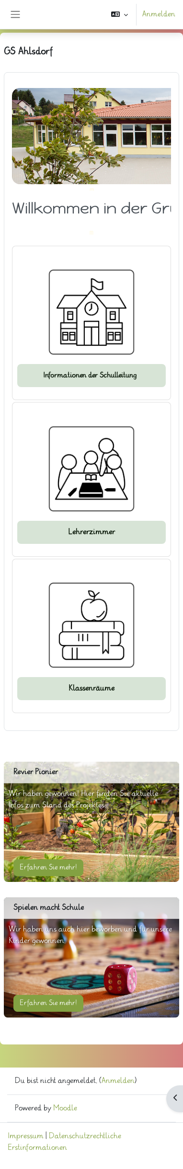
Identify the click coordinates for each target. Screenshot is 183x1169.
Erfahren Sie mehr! (48, 867)
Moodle (65, 1108)
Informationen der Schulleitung (91, 375)
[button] (119, 14)
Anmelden (158, 14)
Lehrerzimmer (91, 532)
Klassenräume (91, 688)
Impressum (26, 1136)
